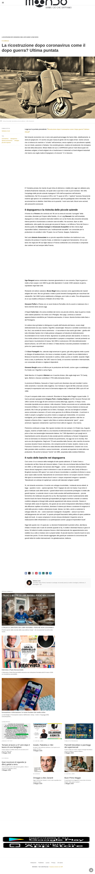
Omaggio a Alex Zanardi (42, 682)
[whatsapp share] (43, 573)
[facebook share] (26, 573)
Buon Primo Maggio (72, 682)
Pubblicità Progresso (71, 645)
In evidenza (5, 41)
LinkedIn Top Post (7, 645)
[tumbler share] (47, 573)
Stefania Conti (36, 580)
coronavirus (5, 138)
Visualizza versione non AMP (56, 770)
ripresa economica (7, 140)
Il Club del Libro (38, 645)
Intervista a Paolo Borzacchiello (44, 612)
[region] (34, 19)
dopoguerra (13, 138)
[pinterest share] (36, 573)
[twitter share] (29, 573)
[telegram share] (50, 573)
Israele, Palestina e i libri (42, 649)
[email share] (33, 573)
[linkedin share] (40, 573)
